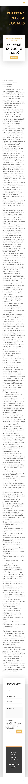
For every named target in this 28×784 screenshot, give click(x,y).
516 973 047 (14, 57)
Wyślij (19, 751)
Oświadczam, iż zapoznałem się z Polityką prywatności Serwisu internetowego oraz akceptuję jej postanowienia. (13, 745)
